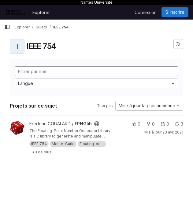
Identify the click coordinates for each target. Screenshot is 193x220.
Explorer (41, 12)
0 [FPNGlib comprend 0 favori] (136, 124)
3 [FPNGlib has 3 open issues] (179, 124)
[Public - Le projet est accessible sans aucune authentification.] (96, 123)
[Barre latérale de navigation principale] (7, 27)
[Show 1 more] (41, 152)
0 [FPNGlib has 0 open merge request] (165, 124)
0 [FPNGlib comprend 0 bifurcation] (151, 124)
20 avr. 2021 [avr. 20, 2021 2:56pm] (172, 132)
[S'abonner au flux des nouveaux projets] (178, 44)
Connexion (146, 12)
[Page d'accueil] (15, 12)
